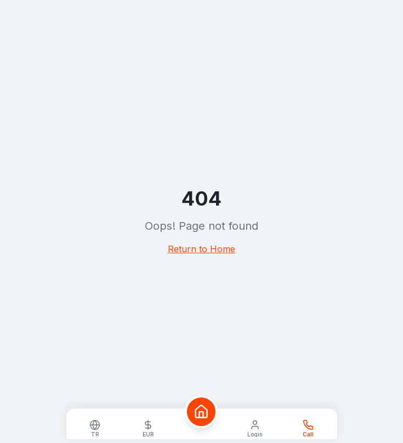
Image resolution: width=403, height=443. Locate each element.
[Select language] (95, 427)
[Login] (254, 427)
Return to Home (201, 248)
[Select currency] (148, 427)
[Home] (201, 411)
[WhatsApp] (307, 427)
